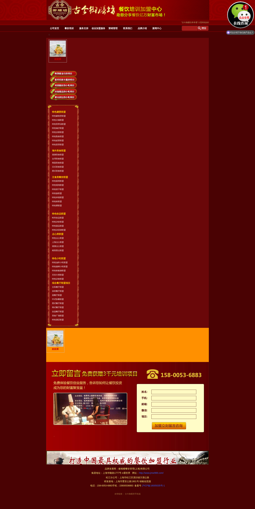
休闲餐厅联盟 (58, 291)
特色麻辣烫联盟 (59, 116)
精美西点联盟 (58, 250)
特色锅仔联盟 (58, 128)
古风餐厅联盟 (58, 287)
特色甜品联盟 (58, 226)
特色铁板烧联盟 (59, 270)
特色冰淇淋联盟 (59, 230)
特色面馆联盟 (58, 181)
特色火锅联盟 (58, 120)
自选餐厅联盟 (58, 311)
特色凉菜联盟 (58, 132)
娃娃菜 (58, 50)
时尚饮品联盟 (58, 218)
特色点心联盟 (58, 238)
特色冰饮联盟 (58, 222)
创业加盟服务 (98, 28)
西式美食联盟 (58, 171)
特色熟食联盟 (58, 136)
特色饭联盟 (57, 193)
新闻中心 (156, 28)
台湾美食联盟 (58, 159)
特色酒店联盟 (58, 320)
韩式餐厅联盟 (58, 307)
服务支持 (83, 28)
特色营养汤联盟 (59, 124)
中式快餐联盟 (58, 299)
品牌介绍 (142, 28)
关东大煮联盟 (58, 275)
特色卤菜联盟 (58, 140)
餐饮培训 (69, 28)
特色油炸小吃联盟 (60, 262)
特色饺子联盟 (58, 189)
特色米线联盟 (58, 197)
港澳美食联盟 (58, 155)
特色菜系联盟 (58, 144)
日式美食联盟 (58, 167)
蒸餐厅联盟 (57, 295)
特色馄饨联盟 (58, 185)
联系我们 (127, 28)
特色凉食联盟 (58, 279)
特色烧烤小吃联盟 (60, 266)
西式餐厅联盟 (58, 303)
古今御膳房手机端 (133, 494)
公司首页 (54, 28)
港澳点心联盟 (58, 246)
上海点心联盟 (58, 242)
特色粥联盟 (57, 205)
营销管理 (113, 28)
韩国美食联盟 (58, 163)
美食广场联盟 (58, 316)
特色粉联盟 (57, 201)
